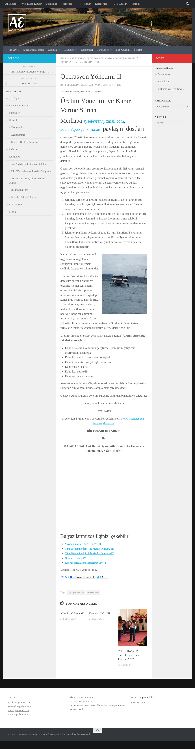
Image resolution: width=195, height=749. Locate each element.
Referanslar (85, 3)
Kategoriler (101, 3)
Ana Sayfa (10, 3)
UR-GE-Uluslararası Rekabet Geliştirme (31, 171)
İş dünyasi (96, 58)
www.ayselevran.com (133, 426)
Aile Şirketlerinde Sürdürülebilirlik (28, 164)
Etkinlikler (51, 3)
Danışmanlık (17, 127)
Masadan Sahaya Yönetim (125, 58)
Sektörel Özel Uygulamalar (24, 142)
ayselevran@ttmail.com (112, 120)
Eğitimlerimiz (18, 134)
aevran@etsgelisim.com (89, 128)
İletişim (136, 3)
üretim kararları (93, 601)
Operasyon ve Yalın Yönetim (83, 61)
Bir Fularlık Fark (73, 58)
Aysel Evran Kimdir (31, 3)
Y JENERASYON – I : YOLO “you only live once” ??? (130, 663)
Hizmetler (66, 3)
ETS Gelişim (120, 3)
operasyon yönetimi (76, 601)
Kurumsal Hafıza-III (100, 621)
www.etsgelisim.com (103, 431)
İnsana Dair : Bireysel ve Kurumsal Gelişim (27, 180)
